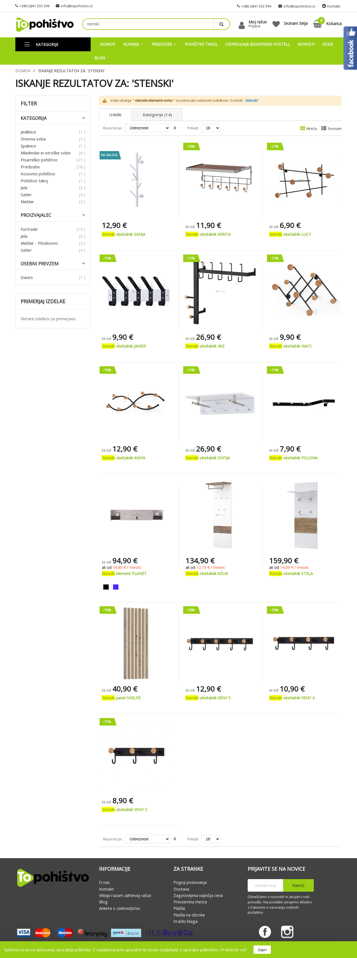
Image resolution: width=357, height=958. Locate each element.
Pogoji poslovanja (190, 882)
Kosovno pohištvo (38, 173)
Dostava (181, 889)
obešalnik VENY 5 (208, 697)
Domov (22, 70)
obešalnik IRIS (205, 346)
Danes (27, 277)
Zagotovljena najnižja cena (198, 895)
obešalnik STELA (291, 573)
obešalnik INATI (290, 346)
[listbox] (137, 587)
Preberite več (233, 949)
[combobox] (148, 24)
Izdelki (115, 114)
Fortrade (29, 229)
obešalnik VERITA (208, 234)
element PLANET (124, 573)
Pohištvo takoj (34, 180)
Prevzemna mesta (190, 901)
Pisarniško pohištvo (39, 160)
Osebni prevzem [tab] (40, 264)
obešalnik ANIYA (123, 457)
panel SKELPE (121, 697)
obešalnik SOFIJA (207, 457)
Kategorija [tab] (34, 118)
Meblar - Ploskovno (39, 243)
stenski (251, 100)
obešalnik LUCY (290, 234)
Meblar (27, 201)
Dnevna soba (33, 139)
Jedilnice (28, 132)
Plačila (179, 908)
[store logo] (44, 24)
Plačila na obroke (189, 915)
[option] (106, 587)
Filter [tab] (29, 103)
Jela (24, 187)
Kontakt (106, 889)
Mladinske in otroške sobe (46, 153)
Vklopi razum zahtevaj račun (125, 895)
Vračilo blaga (185, 921)
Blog (103, 901)
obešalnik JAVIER (124, 346)
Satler (26, 194)
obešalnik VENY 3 (124, 809)
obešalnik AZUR (206, 573)
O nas (104, 882)
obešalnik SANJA (123, 234)
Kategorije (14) (157, 114)
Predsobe (30, 166)
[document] (178, 949)
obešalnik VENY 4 (291, 697)
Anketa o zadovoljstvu (119, 908)
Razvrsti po (112, 127)
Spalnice (28, 146)
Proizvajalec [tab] (36, 215)
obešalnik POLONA (293, 457)
